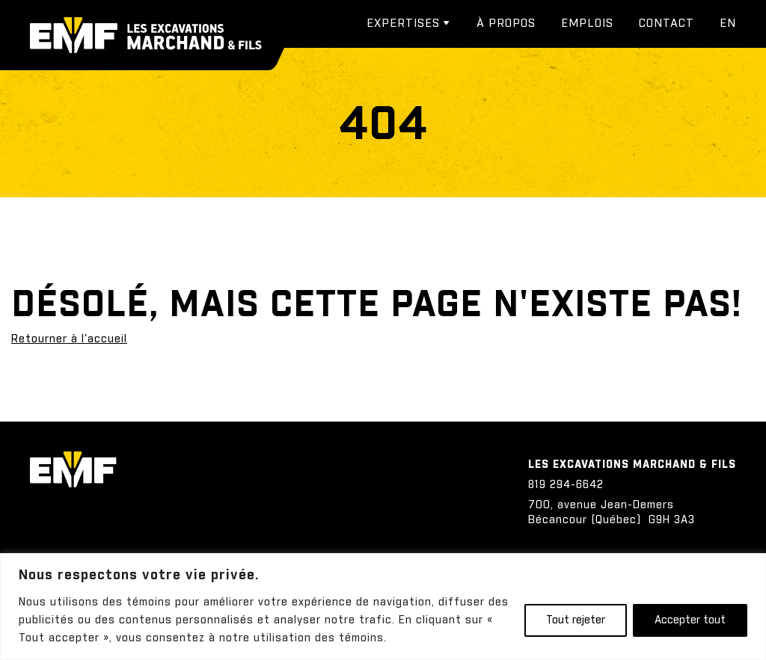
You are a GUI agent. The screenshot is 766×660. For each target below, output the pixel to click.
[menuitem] (728, 23)
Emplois (587, 23)
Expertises (403, 23)
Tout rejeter (575, 620)
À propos (506, 23)
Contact (666, 23)
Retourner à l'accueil (69, 339)
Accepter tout (690, 620)
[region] (383, 606)
